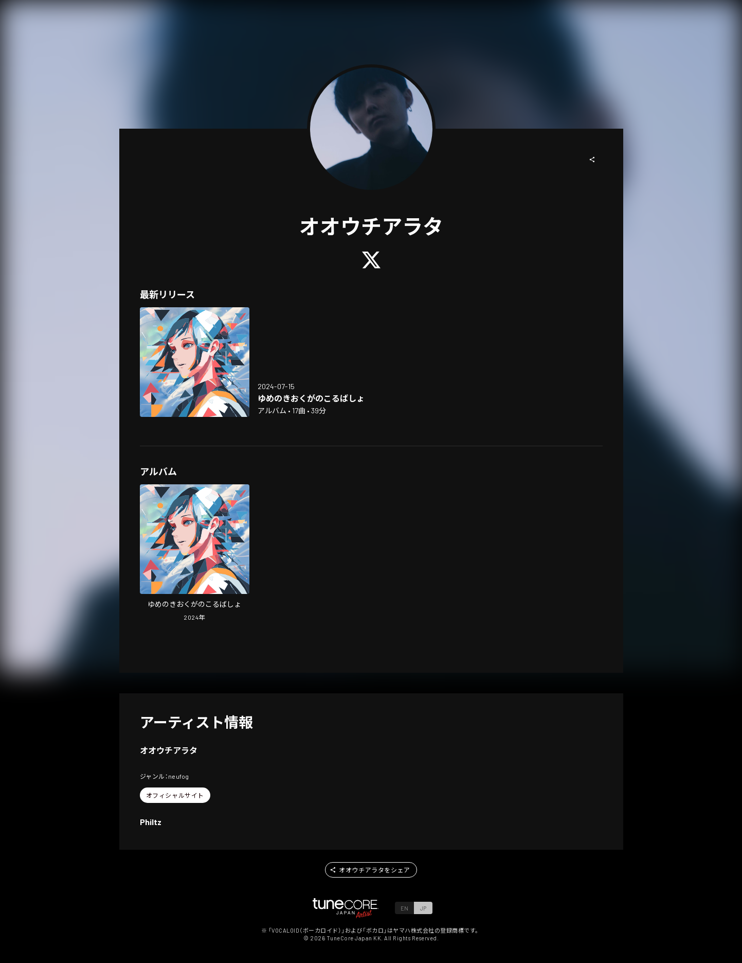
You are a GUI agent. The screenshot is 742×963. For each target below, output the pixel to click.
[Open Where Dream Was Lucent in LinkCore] (194, 362)
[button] (592, 159)
